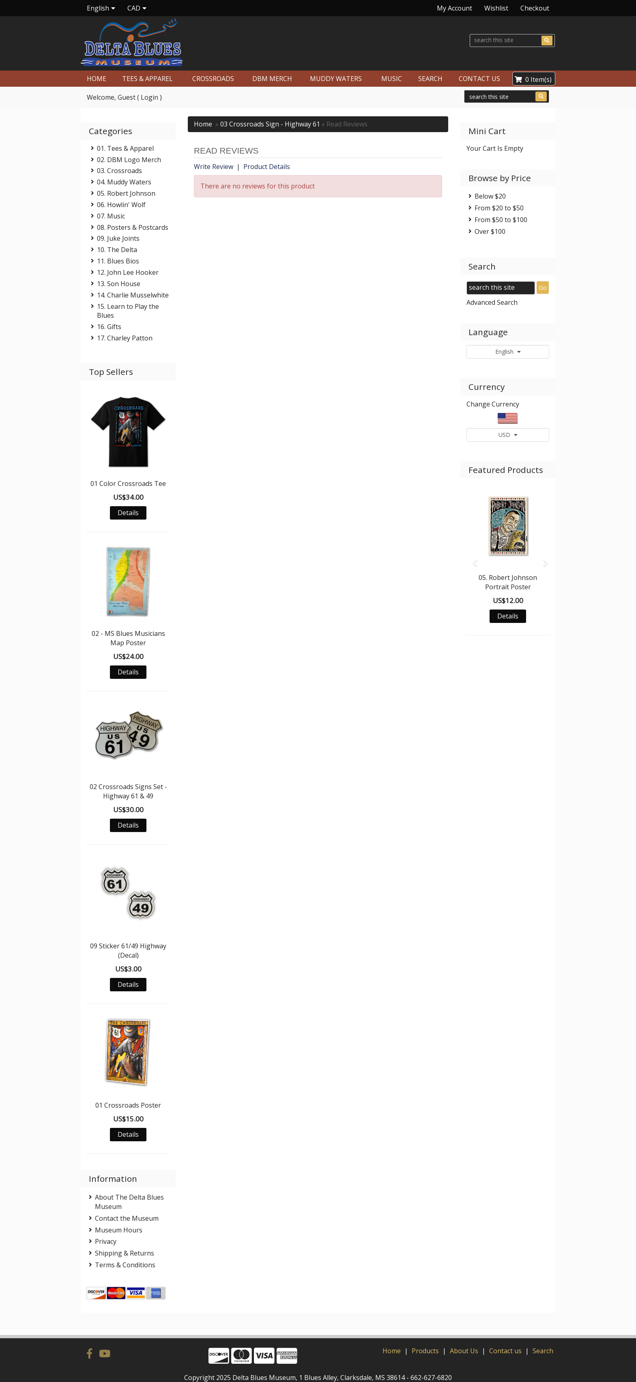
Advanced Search (492, 302)
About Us (464, 1337)
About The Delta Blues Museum (129, 1202)
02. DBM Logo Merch (129, 159)
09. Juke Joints (118, 238)
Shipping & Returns (124, 1253)
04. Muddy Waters (124, 182)
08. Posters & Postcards (132, 227)
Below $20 (490, 196)
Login (149, 97)
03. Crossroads (119, 170)
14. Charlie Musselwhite (133, 295)
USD (508, 435)
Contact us (505, 1337)
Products (425, 1337)
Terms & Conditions (125, 1264)
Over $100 (490, 231)
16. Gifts (109, 326)
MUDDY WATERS (336, 78)
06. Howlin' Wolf (121, 204)
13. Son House (118, 283)
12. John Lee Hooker (128, 272)
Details (128, 512)
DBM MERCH (272, 78)
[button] (472, 558)
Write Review (213, 166)
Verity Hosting (350, 1373)
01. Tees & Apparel (125, 148)
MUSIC (391, 78)
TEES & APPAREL (147, 78)
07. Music (111, 216)
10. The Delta (117, 249)
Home (203, 124)
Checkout (534, 8)
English (508, 351)
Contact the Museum (127, 1218)
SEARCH (430, 78)
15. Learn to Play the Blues (128, 311)
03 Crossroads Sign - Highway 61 (270, 124)
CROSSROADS (213, 78)
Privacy (105, 1241)
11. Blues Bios (118, 261)
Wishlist (496, 8)
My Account (454, 8)
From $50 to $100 (501, 219)
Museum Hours (118, 1230)
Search (543, 1337)
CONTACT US (479, 78)
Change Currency (492, 404)
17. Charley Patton (125, 338)
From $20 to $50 (499, 207)
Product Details (266, 166)
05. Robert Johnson (126, 193)
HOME (96, 78)
